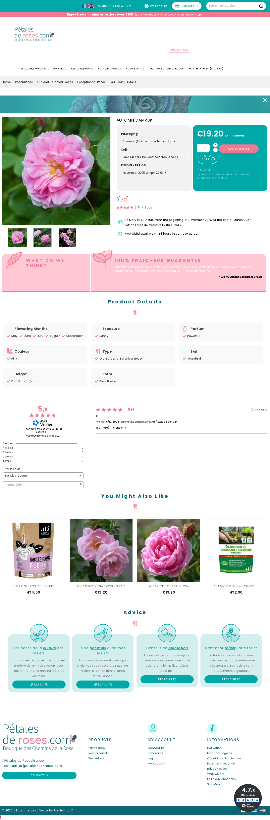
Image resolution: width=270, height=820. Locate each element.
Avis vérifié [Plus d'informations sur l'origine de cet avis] (261, 409)
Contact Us (156, 748)
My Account (157, 763)
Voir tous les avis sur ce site (42, 435)
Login (152, 758)
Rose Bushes (135, 68)
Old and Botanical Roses (166, 68)
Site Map (213, 784)
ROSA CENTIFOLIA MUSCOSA (169, 586)
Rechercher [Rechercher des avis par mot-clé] (41, 485)
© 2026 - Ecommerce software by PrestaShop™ (37, 810)
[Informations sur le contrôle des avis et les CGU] (61, 429)
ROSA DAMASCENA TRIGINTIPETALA (101, 586)
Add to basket (239, 148)
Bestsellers (96, 758)
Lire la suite (39, 684)
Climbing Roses (82, 68)
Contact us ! (220, 178)
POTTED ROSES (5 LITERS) (206, 68)
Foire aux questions (221, 779)
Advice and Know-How (114, 6)
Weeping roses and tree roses (43, 68)
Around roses (179, 49)
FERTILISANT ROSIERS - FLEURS (34, 586)
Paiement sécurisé (221, 763)
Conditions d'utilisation (224, 758)
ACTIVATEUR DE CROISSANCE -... (236, 586)
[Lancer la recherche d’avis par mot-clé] (80, 484)
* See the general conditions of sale (240, 277)
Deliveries (214, 748)
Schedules (155, 753)
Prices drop (96, 748)
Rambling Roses (109, 68)
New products (98, 753)
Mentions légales (219, 753)
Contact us (39, 775)
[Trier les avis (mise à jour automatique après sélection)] (43, 475)
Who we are (216, 774)
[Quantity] (203, 148)
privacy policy (217, 769)
